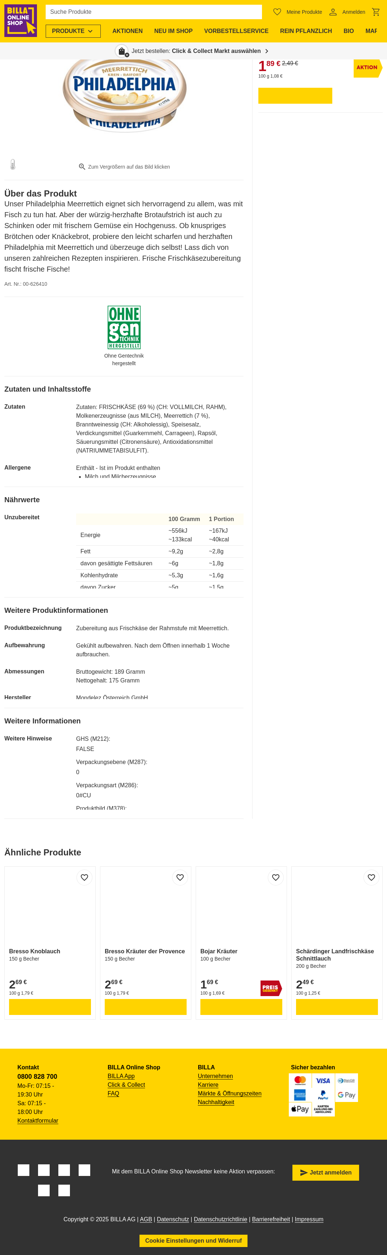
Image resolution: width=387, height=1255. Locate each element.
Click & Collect (126, 1085)
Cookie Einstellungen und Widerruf (193, 1241)
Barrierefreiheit (271, 1219)
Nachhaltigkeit (216, 1102)
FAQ (113, 1093)
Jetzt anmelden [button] (326, 1172)
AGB (146, 1219)
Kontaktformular (37, 1121)
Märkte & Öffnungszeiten (230, 1093)
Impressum (309, 1219)
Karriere (208, 1085)
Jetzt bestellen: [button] (196, 51)
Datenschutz (173, 1219)
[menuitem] (73, 31)
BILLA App (121, 1076)
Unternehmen (215, 1076)
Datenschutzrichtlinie (220, 1219)
